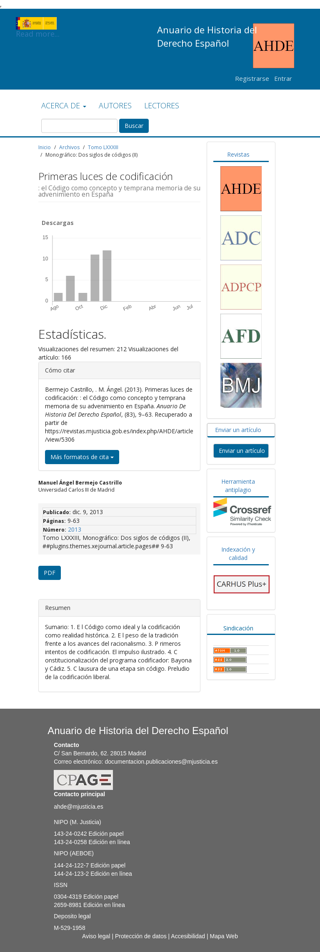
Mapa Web (224, 936)
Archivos (69, 147)
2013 (74, 529)
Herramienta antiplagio (238, 485)
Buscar (134, 126)
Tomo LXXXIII (103, 147)
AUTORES (115, 105)
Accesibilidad (188, 936)
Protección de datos (141, 936)
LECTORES (161, 105)
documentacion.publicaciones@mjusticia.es (161, 761)
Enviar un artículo (238, 430)
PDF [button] (49, 573)
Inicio (44, 147)
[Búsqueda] (79, 126)
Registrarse (252, 78)
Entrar (283, 78)
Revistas (238, 154)
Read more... (38, 23)
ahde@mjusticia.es (78, 806)
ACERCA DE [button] (63, 105)
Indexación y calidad (238, 553)
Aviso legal (96, 936)
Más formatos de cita (82, 457)
